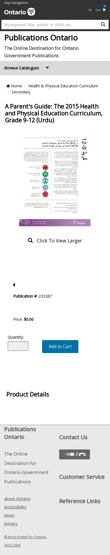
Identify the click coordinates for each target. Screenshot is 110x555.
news (9, 515)
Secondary (21, 92)
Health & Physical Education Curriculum (63, 85)
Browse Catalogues (27, 66)
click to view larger (55, 240)
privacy (11, 523)
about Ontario (17, 498)
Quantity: (16, 337)
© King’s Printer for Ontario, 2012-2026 (25, 541)
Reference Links (79, 501)
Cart (101, 9)
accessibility (15, 507)
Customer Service (82, 477)
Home (14, 85)
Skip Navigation (16, 3)
